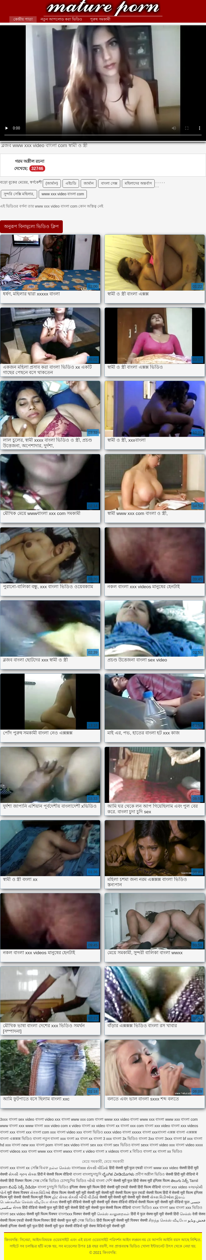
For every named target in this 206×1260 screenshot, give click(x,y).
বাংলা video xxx (162, 1145)
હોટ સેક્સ (59, 1197)
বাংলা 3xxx (163, 1138)
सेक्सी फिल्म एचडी (12, 1220)
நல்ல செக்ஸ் (60, 1168)
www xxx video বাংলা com (63, 194)
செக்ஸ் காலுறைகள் (113, 1214)
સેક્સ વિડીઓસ (162, 1197)
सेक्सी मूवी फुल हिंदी (126, 1180)
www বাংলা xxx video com (46, 1126)
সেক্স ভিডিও (86, 1220)
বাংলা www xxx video (161, 1168)
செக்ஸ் (185, 1214)
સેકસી (13, 1174)
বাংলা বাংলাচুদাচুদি (87, 1174)
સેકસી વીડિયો (97, 1168)
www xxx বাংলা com (181, 1119)
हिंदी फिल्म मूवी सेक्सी (110, 1220)
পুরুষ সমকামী (100, 19)
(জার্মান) (52, 183)
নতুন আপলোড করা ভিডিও (61, 19)
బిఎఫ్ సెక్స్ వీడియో (23, 1187)
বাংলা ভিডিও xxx (145, 1207)
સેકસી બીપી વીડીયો (83, 1197)
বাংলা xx (150, 1151)
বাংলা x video (84, 1151)
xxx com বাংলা (141, 1126)
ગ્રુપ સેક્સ (27, 1174)
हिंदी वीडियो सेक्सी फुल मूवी (40, 1207)
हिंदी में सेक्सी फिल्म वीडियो (55, 1174)
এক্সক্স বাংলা (176, 1132)
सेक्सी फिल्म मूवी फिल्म (37, 1197)
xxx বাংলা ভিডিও (89, 1132)
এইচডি (70, 183)
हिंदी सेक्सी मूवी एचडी (114, 1187)
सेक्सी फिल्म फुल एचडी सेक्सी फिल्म (138, 1192)
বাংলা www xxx (40, 1151)
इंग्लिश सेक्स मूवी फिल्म (84, 1187)
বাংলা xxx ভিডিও (189, 1207)
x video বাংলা (79, 1126)
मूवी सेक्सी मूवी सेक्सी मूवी (98, 1192)
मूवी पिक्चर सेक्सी (136, 1220)
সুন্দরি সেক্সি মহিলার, (19, 194)
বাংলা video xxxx (189, 1145)
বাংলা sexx (140, 1145)
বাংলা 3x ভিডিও (125, 1138)
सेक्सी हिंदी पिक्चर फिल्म (16, 1180)
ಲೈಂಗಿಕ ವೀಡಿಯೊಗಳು (118, 1174)
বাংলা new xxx (23, 1145)
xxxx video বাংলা (117, 1132)
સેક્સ (53, 1202)
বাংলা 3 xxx (103, 1138)
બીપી (91, 1180)
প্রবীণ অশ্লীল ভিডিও (150, 1174)
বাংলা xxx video (174, 1187)
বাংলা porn (44, 1145)
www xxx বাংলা (152, 1119)
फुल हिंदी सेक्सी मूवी (45, 1226)
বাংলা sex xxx (91, 1145)
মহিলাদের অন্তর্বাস (138, 183)
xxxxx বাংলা (141, 1132)
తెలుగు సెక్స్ (179, 1180)
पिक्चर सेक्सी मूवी (84, 1214)
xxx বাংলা (17, 1132)
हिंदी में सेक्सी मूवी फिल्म (178, 1192)
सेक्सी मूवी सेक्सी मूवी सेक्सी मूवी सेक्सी (124, 1197)
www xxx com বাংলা (87, 1119)
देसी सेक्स (198, 1214)
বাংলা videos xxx (13, 1151)
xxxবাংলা (159, 1132)
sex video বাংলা (31, 1119)
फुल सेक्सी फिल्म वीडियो (115, 1207)
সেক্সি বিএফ (40, 1168)
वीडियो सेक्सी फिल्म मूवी (144, 1202)
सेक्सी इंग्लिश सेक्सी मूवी (16, 1226)
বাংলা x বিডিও (131, 1151)
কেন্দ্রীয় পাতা (23, 19)
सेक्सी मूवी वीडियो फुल (175, 1202)
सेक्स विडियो (97, 1226)
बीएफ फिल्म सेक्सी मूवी (65, 1192)
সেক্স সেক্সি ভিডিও (46, 1180)
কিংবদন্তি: (103, 8)
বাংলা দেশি (104, 1180)
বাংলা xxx (7, 1168)
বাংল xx (86, 1138)
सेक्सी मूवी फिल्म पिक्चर (42, 1214)
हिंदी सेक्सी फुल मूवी (63, 1220)
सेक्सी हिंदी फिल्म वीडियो (145, 1187)
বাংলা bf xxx (183, 1138)
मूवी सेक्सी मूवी (115, 1226)
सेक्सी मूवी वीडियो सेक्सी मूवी (78, 1202)
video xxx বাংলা (57, 1119)
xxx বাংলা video (62, 1132)
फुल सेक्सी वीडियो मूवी (73, 1226)
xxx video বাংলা (167, 1126)
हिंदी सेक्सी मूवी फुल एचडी (126, 1168)
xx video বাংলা (103, 1126)
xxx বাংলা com (37, 1132)
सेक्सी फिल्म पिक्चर (38, 1220)
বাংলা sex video (67, 1145)
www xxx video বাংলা (121, 1119)
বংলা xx (73, 1138)
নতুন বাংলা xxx (54, 1138)
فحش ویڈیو (197, 1220)
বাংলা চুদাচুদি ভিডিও (53, 1187)
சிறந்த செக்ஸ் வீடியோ (168, 1220)
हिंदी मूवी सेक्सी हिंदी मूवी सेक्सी (79, 1207)
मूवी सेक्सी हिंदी (169, 1214)
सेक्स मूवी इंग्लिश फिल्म (155, 1180)
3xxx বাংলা (8, 1119)
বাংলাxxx (79, 1168)
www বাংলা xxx (12, 1126)
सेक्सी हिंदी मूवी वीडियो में (182, 1174)
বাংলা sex (167, 1207)
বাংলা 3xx (146, 1138)
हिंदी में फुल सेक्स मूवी (145, 1214)
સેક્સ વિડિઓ (40, 1192)
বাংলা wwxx (62, 1151)
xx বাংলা (122, 1126)
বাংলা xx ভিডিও (170, 1151)
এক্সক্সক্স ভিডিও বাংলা (25, 1138)
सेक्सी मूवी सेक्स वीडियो (113, 1202)
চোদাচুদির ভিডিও (73, 1180)
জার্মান (89, 183)
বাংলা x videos (107, 1151)
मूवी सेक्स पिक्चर (18, 1192)
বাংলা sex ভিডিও (117, 1145)
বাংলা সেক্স (109, 183)
